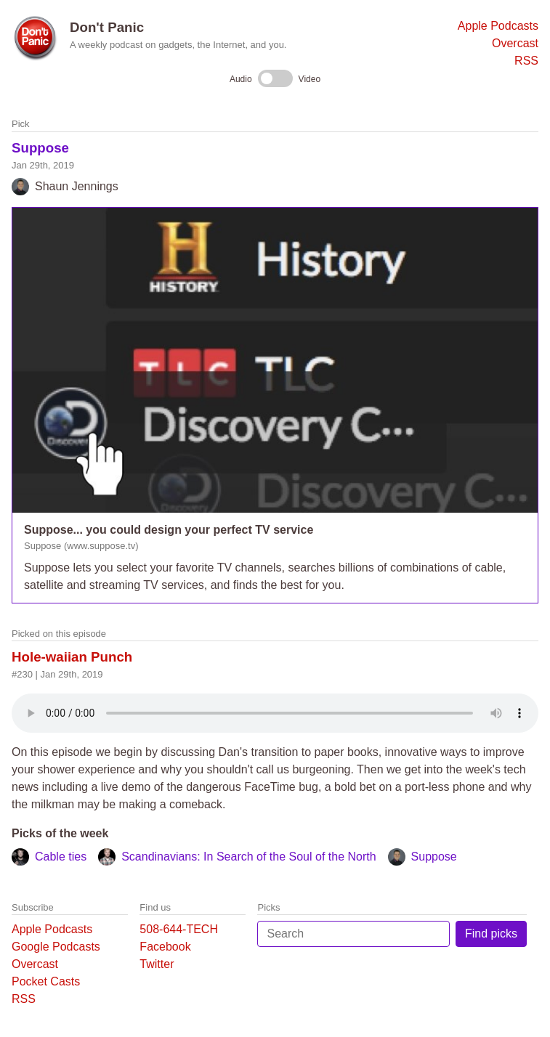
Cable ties (60, 856)
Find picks (491, 933)
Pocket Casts (46, 981)
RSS (526, 60)
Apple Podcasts (498, 26)
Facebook (164, 946)
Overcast (515, 43)
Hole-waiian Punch (72, 656)
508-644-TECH (178, 929)
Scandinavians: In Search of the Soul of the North (248, 856)
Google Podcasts (56, 946)
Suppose (40, 147)
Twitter (156, 964)
